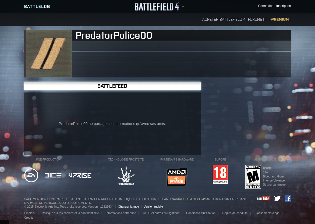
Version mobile (153, 206)
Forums (257, 19)
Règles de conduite (234, 213)
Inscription (283, 6)
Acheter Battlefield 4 (223, 19)
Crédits (29, 217)
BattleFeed (112, 86)
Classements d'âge (266, 213)
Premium (280, 19)
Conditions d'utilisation (200, 213)
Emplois (30, 213)
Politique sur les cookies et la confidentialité (70, 213)
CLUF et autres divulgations (161, 213)
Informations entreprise (121, 213)
